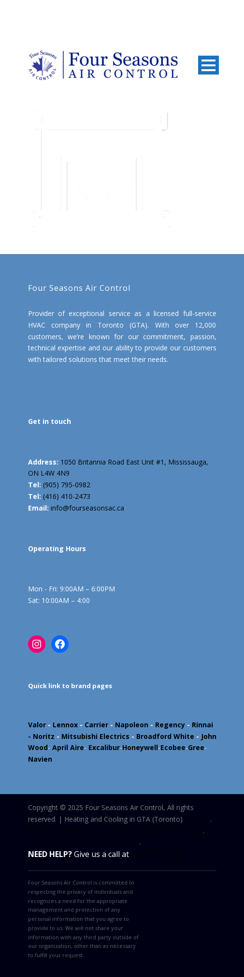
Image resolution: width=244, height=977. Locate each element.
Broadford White (165, 736)
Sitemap (197, 819)
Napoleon (131, 724)
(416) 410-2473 (66, 496)
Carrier (96, 724)
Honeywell (140, 747)
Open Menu (208, 65)
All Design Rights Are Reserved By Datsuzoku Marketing (115, 830)
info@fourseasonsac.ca (87, 507)
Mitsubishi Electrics (95, 736)
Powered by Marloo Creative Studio (83, 841)
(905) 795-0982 (66, 484)
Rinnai (202, 724)
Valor (37, 724)
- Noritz (41, 736)
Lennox (65, 724)
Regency (170, 724)
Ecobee (173, 747)
